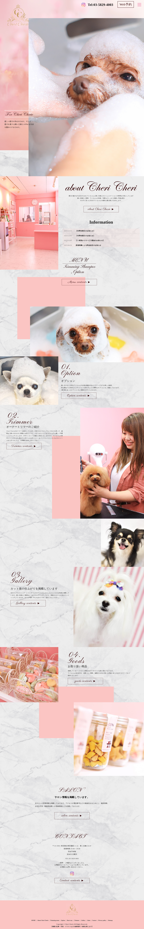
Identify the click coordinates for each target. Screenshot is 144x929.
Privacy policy (102, 920)
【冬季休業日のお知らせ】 (85, 231)
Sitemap (110, 920)
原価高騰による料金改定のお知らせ (88, 245)
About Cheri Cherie (42, 920)
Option (63, 920)
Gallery (83, 920)
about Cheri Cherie (99, 209)
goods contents (83, 681)
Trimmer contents (21, 446)
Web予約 (126, 4)
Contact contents (70, 880)
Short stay (69, 920)
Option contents (76, 396)
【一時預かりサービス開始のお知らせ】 (90, 240)
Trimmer (76, 920)
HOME (33, 920)
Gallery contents (26, 603)
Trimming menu (54, 920)
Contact (94, 920)
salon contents (70, 816)
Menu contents (77, 282)
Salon (88, 920)
